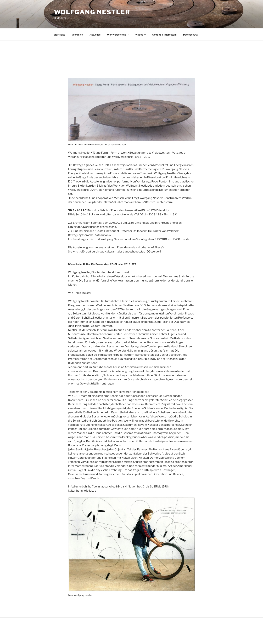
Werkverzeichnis (118, 34)
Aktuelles (94, 34)
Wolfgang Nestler (92, 12)
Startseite (59, 34)
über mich (77, 34)
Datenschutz (190, 34)
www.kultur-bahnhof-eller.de (115, 214)
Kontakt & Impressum (164, 34)
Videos (140, 34)
